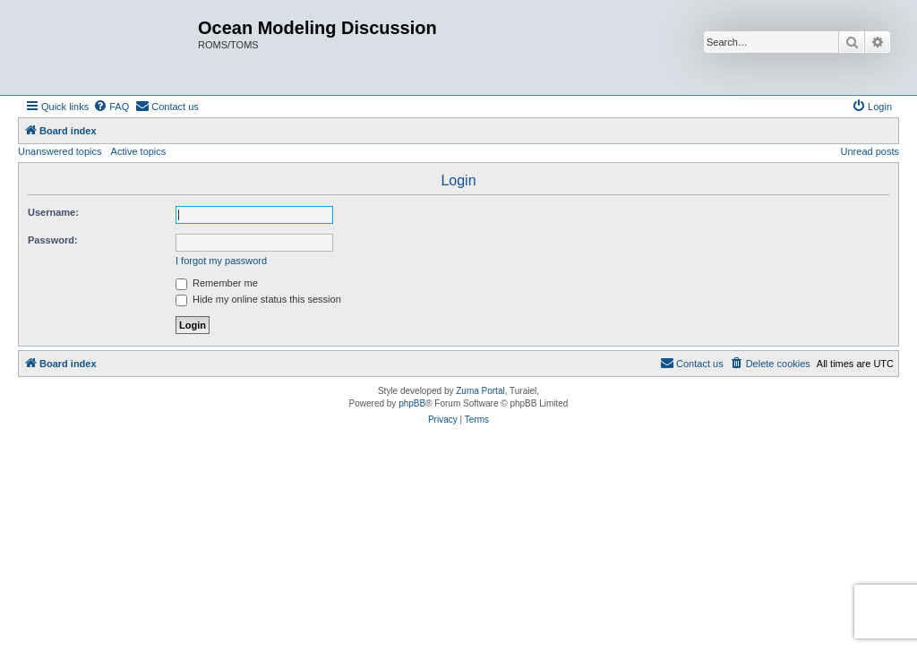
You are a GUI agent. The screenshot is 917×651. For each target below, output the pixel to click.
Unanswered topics (60, 151)
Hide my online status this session (258, 299)
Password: (53, 240)
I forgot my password (221, 260)
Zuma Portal (480, 391)
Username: (53, 212)
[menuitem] (111, 106)
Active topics (139, 151)
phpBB (412, 403)
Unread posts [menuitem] (870, 151)
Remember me (217, 283)
